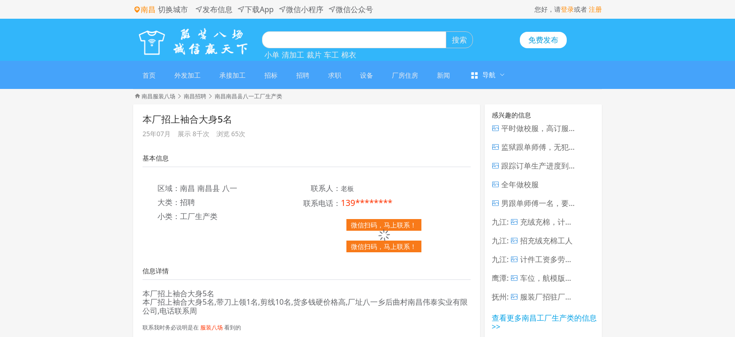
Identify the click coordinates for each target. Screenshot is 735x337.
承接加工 (232, 75)
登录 (567, 9)
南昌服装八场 (158, 96)
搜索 (459, 40)
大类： (169, 202)
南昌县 (208, 188)
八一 (229, 188)
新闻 (443, 75)
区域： (169, 188)
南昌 (187, 188)
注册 (595, 9)
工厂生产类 (199, 216)
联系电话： (322, 203)
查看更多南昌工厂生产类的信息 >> (544, 322)
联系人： (326, 188)
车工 (331, 55)
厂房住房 (405, 75)
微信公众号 (350, 9)
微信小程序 (300, 9)
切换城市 (173, 9)
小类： (169, 216)
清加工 (293, 55)
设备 (366, 75)
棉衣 (348, 55)
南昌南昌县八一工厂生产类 (248, 96)
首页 (149, 75)
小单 (271, 55)
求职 (334, 75)
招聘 (302, 75)
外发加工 (187, 75)
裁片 (314, 55)
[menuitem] (149, 75)
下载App (255, 9)
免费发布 (543, 40)
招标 (271, 75)
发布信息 (213, 9)
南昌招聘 (195, 96)
